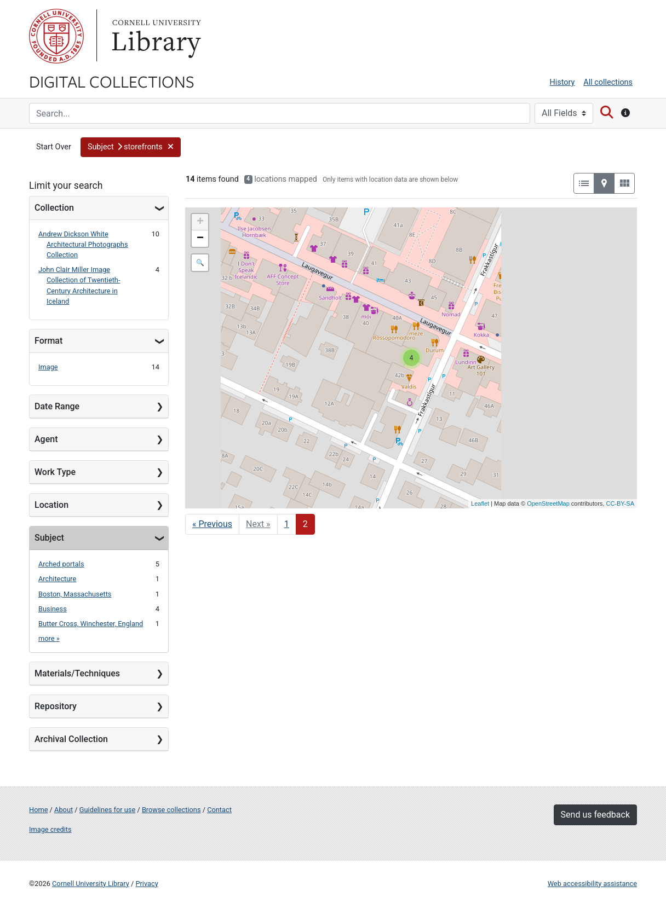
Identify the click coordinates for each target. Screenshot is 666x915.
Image (48, 367)
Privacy (146, 883)
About (63, 810)
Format (48, 340)
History (562, 82)
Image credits (50, 829)
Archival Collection (71, 739)
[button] (131, 147)
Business (52, 609)
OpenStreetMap (548, 503)
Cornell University (56, 36)
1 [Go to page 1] (286, 524)
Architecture (57, 579)
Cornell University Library (90, 883)
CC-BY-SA (620, 503)
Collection (54, 207)
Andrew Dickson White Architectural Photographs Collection (83, 244)
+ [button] (200, 222)
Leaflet (480, 503)
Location (51, 505)
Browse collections (171, 810)
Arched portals (61, 564)
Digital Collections (111, 81)
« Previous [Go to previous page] (212, 524)
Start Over (53, 147)
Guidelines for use (107, 810)
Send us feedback (595, 814)
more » (49, 638)
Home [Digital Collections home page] (38, 810)
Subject (49, 537)
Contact (219, 810)
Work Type (55, 472)
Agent (46, 439)
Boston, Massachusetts (74, 594)
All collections (608, 82)
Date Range (57, 406)
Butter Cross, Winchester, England (90, 623)
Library (155, 36)
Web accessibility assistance (592, 883)
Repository (56, 706)
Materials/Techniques (77, 673)
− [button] (200, 238)
